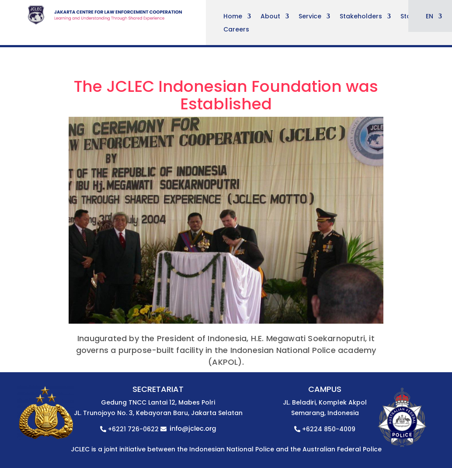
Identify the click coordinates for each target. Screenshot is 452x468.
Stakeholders (361, 17)
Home (232, 17)
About (270, 17)
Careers (236, 30)
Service (310, 17)
